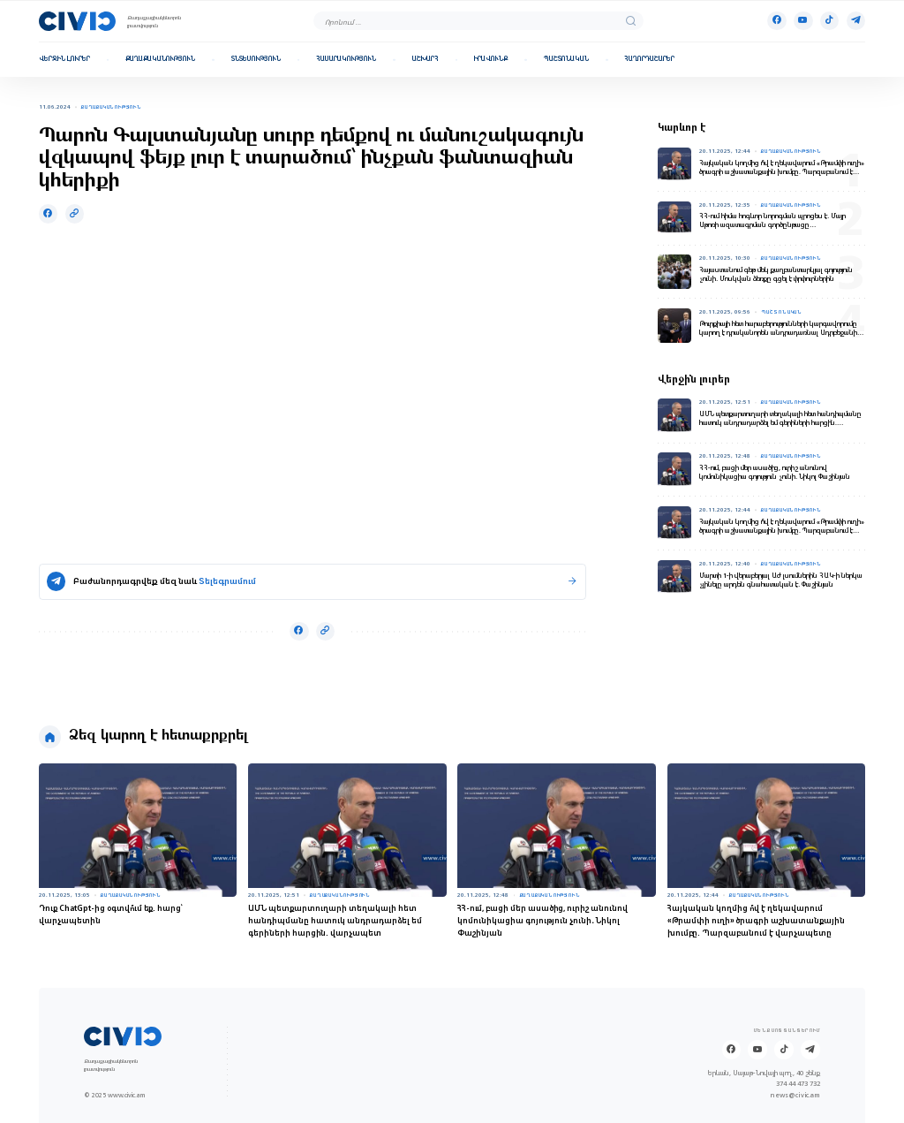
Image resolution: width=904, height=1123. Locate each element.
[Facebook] (776, 20)
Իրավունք (491, 59)
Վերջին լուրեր (64, 59)
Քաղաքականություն (160, 59)
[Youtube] (803, 20)
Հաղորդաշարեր (649, 59)
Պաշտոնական (566, 59)
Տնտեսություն (256, 59)
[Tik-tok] (829, 20)
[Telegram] (856, 20)
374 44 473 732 (798, 1084)
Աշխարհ (425, 59)
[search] (631, 20)
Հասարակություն (346, 59)
